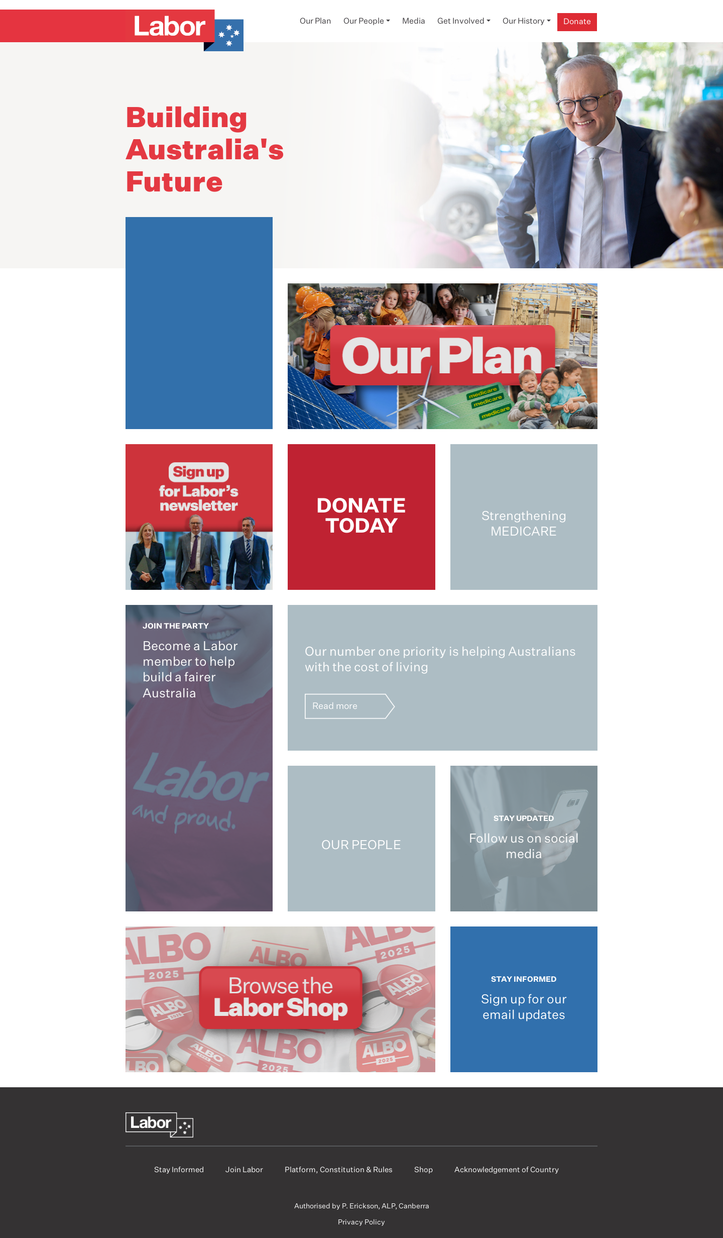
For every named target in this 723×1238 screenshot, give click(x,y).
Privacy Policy (361, 1222)
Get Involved (461, 22)
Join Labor (244, 1170)
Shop (423, 1170)
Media (413, 22)
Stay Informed (179, 1170)
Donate (577, 22)
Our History (524, 22)
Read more (334, 705)
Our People (363, 22)
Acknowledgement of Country (506, 1170)
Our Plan (315, 22)
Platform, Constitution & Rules (339, 1170)
